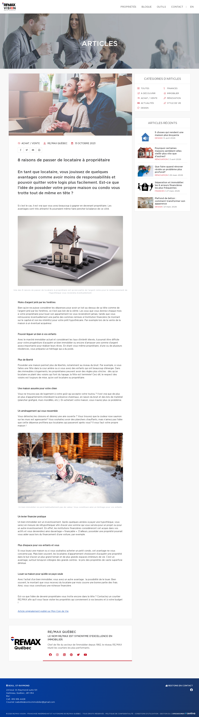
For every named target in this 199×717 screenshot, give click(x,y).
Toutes (143, 88)
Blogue (146, 7)
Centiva (190, 713)
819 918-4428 (18, 699)
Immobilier (171, 93)
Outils (161, 7)
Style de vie (172, 103)
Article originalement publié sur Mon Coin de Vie (43, 611)
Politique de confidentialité (119, 714)
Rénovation (172, 98)
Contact (177, 7)
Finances (171, 88)
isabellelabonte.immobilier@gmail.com (35, 702)
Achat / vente (29, 143)
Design (142, 108)
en (192, 7)
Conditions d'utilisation (146, 714)
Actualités (145, 103)
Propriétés (128, 7)
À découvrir (146, 93)
